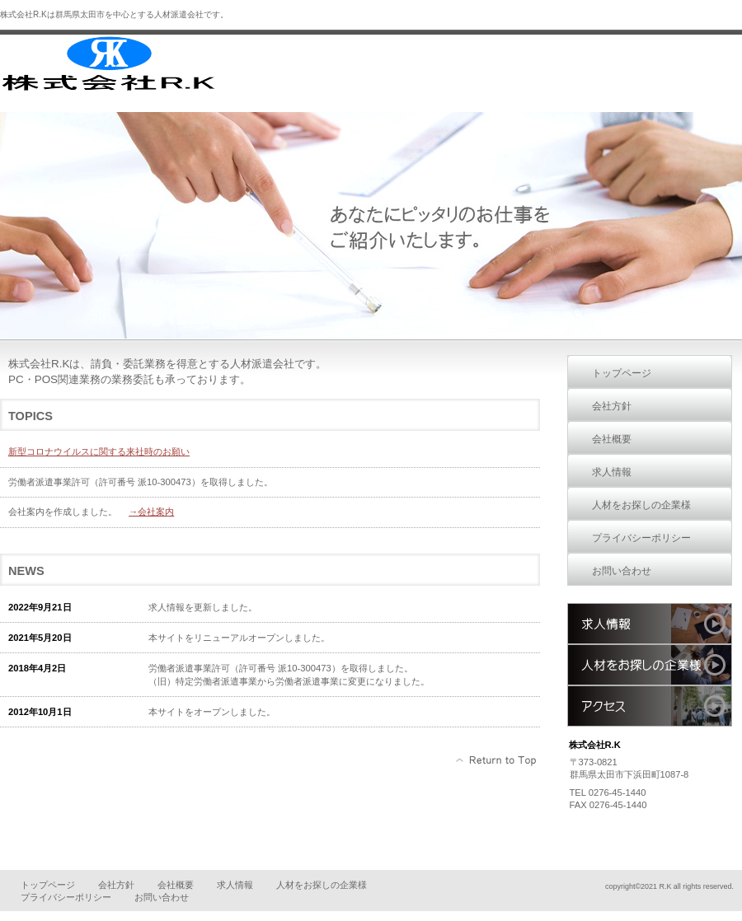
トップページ (48, 885)
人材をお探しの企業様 (649, 664)
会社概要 (175, 885)
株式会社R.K (123, 64)
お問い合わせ (161, 897)
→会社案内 (151, 512)
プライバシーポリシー (66, 897)
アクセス (649, 706)
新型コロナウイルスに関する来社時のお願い (99, 451)
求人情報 (649, 623)
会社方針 (116, 885)
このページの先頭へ (496, 760)
